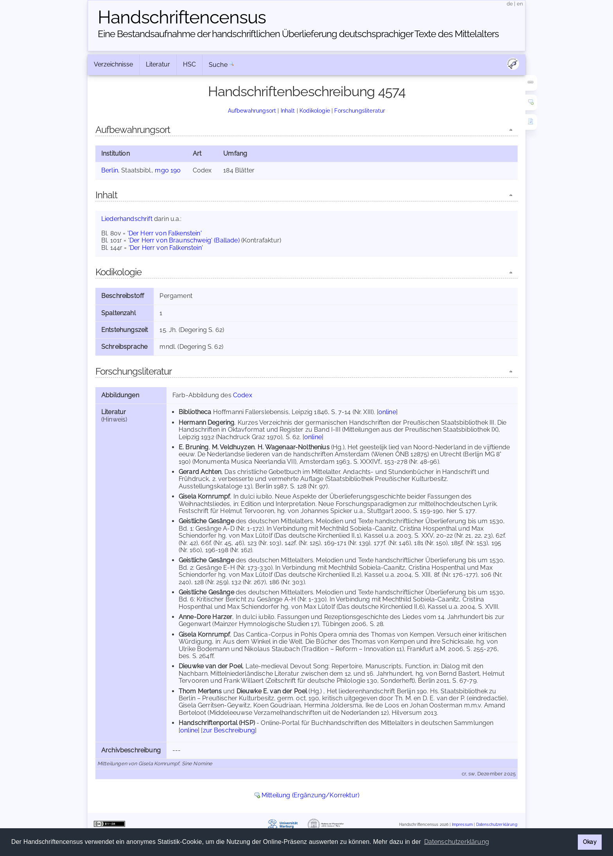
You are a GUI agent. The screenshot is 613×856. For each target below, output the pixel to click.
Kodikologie (314, 110)
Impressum (462, 824)
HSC (189, 64)
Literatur (158, 64)
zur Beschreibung (229, 730)
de (510, 4)
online (387, 412)
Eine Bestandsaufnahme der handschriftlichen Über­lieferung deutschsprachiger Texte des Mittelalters (298, 33)
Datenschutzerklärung (496, 824)
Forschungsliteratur (359, 110)
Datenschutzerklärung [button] (456, 841)
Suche (218, 64)
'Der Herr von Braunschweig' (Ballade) (184, 240)
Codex (242, 395)
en (520, 4)
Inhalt (288, 110)
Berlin (109, 170)
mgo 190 (168, 170)
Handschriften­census (182, 17)
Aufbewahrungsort (252, 110)
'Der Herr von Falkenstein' (164, 233)
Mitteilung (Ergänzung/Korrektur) (310, 795)
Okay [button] (590, 841)
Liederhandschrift (126, 219)
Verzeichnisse (113, 64)
